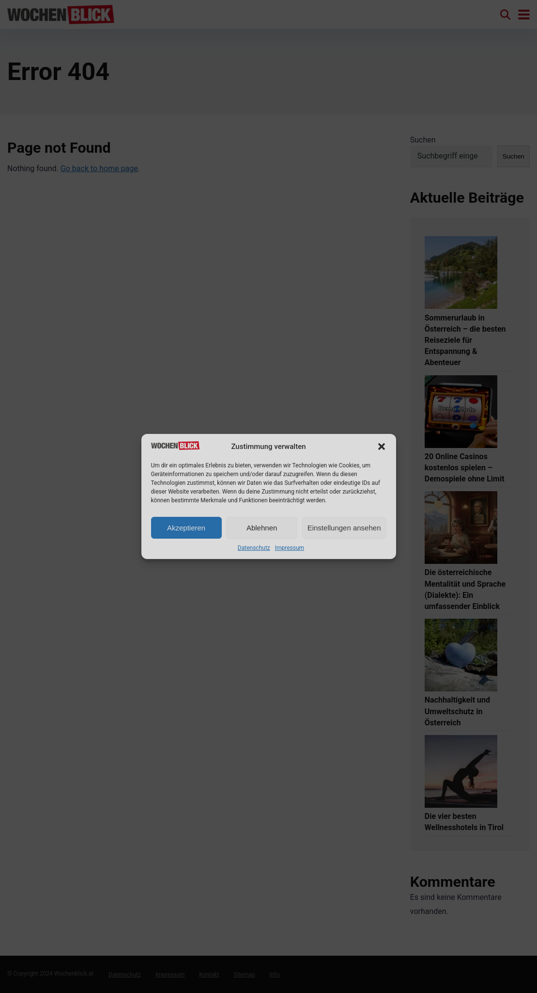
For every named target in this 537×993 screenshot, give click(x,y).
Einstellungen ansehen (344, 528)
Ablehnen (261, 528)
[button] (381, 446)
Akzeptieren (186, 528)
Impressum (289, 548)
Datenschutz (254, 548)
